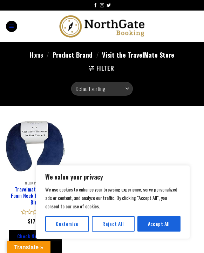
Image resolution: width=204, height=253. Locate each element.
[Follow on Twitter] (109, 5)
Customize (67, 223)
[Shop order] (101, 89)
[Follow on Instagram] (102, 5)
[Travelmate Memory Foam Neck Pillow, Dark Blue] (35, 147)
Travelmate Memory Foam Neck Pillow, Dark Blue (35, 196)
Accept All (159, 223)
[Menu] (11, 26)
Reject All (113, 223)
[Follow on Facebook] (95, 5)
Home (36, 55)
